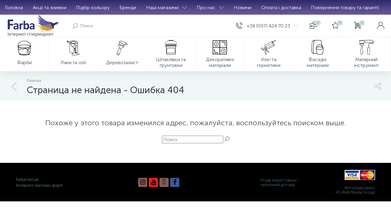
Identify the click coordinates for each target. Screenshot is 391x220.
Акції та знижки (49, 7)
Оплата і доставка (281, 7)
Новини (242, 7)
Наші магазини (166, 7)
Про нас (210, 7)
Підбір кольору (93, 7)
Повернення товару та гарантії (345, 7)
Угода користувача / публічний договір (279, 182)
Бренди (127, 7)
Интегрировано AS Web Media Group (355, 190)
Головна (14, 7)
